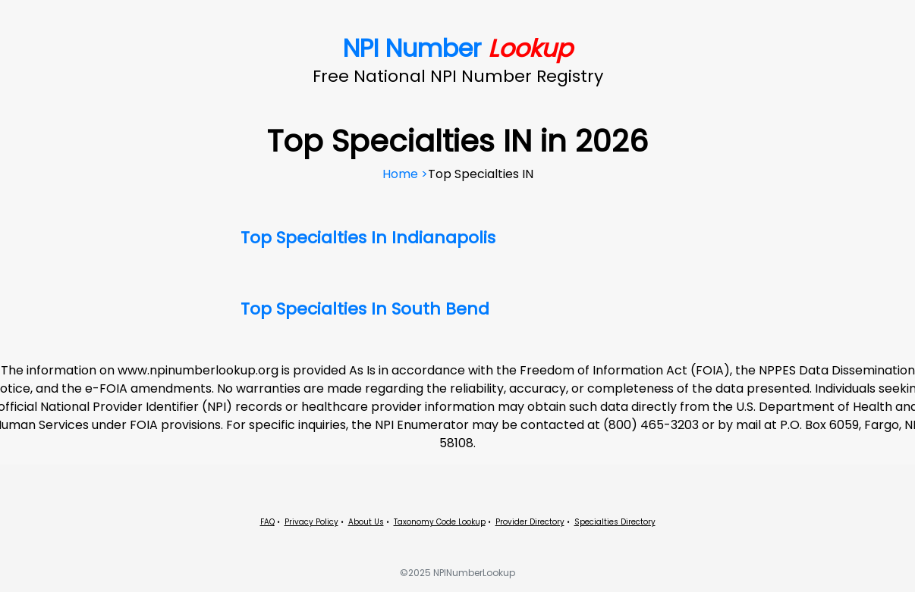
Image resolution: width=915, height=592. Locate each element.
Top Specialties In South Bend (365, 309)
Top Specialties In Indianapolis (368, 237)
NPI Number (458, 48)
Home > (405, 174)
